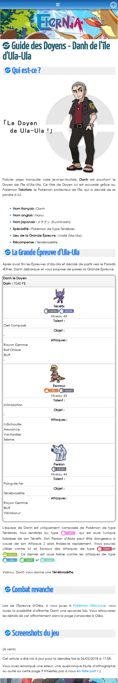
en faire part (86, 671)
